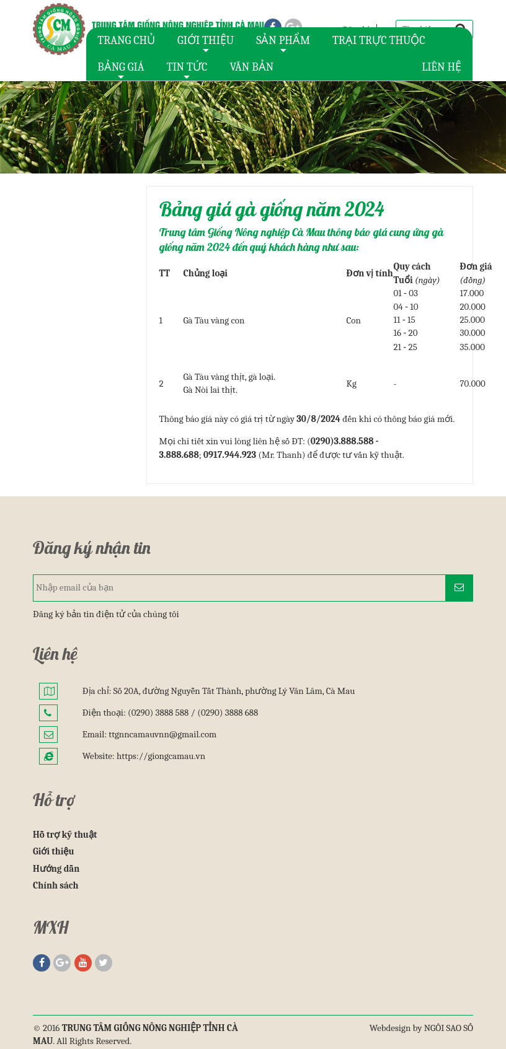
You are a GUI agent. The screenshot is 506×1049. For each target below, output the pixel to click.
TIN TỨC (186, 71)
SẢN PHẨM (283, 44)
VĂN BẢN (251, 67)
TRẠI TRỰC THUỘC (378, 40)
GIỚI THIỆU (205, 44)
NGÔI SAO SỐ (448, 1028)
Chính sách (56, 885)
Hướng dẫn (56, 868)
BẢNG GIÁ (120, 71)
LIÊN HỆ (441, 67)
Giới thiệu (53, 851)
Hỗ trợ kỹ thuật (65, 834)
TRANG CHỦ (126, 40)
